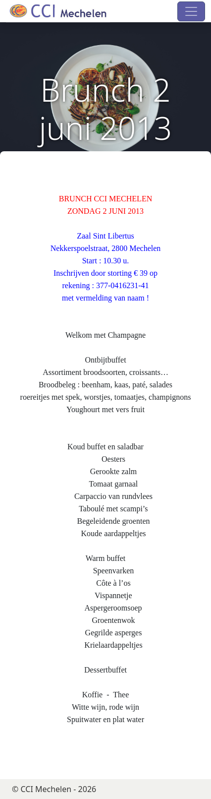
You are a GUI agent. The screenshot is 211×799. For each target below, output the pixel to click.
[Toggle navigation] (191, 11)
